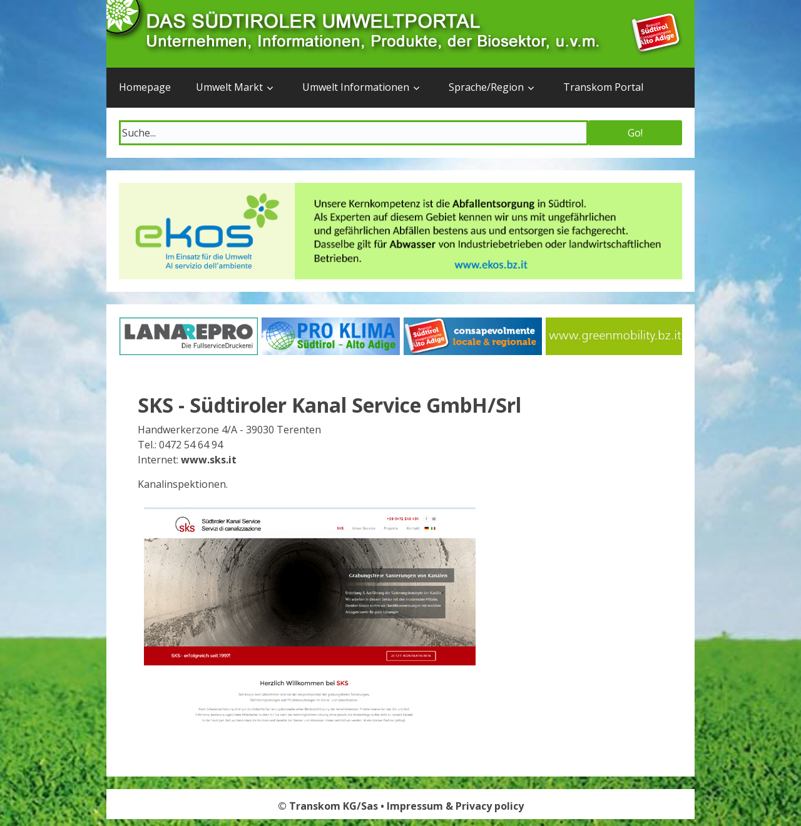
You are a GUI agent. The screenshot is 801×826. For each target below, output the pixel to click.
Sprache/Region (486, 87)
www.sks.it (209, 460)
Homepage (145, 87)
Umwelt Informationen (355, 87)
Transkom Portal (603, 87)
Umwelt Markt (229, 87)
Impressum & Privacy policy (455, 806)
